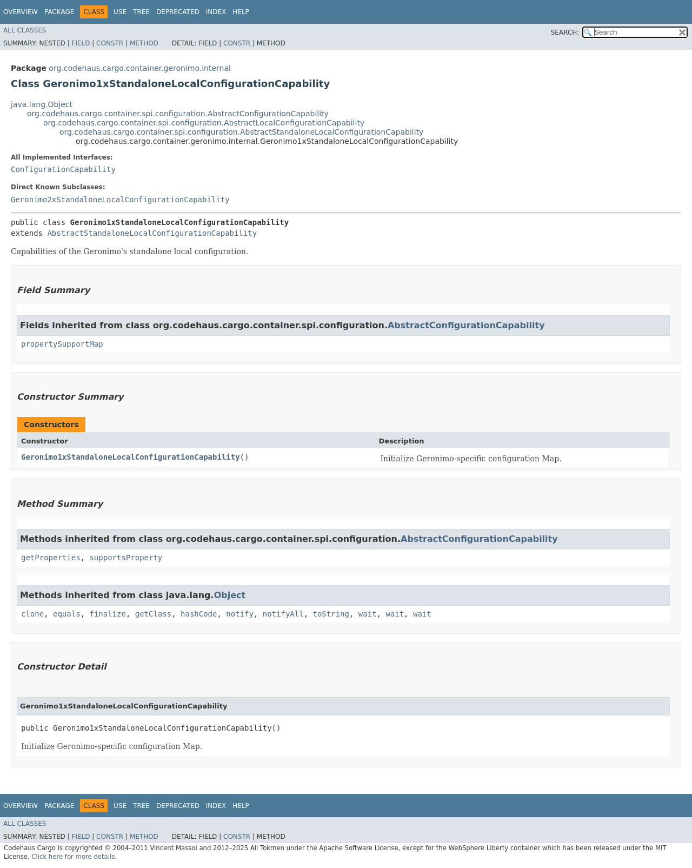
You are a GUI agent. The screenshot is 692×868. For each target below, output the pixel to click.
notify (240, 613)
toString (331, 613)
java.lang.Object (41, 104)
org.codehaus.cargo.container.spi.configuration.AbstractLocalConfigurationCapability (203, 122)
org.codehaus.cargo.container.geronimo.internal (140, 68)
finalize (107, 613)
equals (67, 613)
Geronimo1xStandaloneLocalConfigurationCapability (130, 457)
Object (230, 595)
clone (32, 613)
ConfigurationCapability (63, 169)
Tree (141, 12)
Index (216, 12)
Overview (20, 12)
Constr (109, 43)
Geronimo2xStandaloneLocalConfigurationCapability (120, 199)
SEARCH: (565, 32)
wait (367, 613)
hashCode (199, 613)
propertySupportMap (62, 344)
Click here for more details (73, 856)
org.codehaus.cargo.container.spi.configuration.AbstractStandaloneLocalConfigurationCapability (241, 132)
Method (144, 43)
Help (240, 12)
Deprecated (177, 12)
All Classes (24, 30)
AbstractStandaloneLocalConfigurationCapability (152, 233)
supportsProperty (125, 557)
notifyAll (283, 613)
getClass (153, 613)
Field (80, 43)
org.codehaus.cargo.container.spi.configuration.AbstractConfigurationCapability (178, 113)
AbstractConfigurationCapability (466, 325)
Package (59, 12)
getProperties (51, 557)
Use (120, 12)
